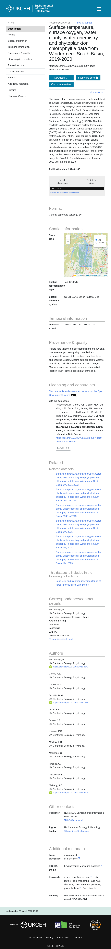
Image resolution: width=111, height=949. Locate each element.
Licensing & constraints (20, 59)
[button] (68, 237)
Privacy (49, 937)
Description (14, 29)
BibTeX (60, 448)
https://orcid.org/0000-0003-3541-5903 (68, 792)
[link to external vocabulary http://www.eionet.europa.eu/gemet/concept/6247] (80, 888)
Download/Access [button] (17, 96)
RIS (67, 448)
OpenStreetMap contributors (96, 275)
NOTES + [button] (56, 189)
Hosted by (28, 924)
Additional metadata (18, 84)
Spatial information (17, 41)
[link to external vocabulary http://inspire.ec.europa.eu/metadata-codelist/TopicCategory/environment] (78, 855)
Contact (78, 937)
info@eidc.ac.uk (74, 820)
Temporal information (18, 47)
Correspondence (16, 71)
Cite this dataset (61, 84)
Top (11, 22)
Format (11, 34)
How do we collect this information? (64, 193)
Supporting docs (88, 78)
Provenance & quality (19, 53)
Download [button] (61, 78)
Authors (12, 77)
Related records (16, 65)
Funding (12, 90)
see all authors (84, 22)
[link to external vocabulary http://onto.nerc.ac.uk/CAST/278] (91, 877)
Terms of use (63, 937)
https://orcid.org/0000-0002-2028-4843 (68, 667)
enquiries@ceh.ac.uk (61, 639)
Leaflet (78, 275)
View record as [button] (97, 92)
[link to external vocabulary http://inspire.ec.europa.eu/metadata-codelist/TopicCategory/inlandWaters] (79, 859)
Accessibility (35, 937)
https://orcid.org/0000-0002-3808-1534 (68, 702)
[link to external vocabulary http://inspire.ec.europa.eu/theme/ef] (101, 866)
